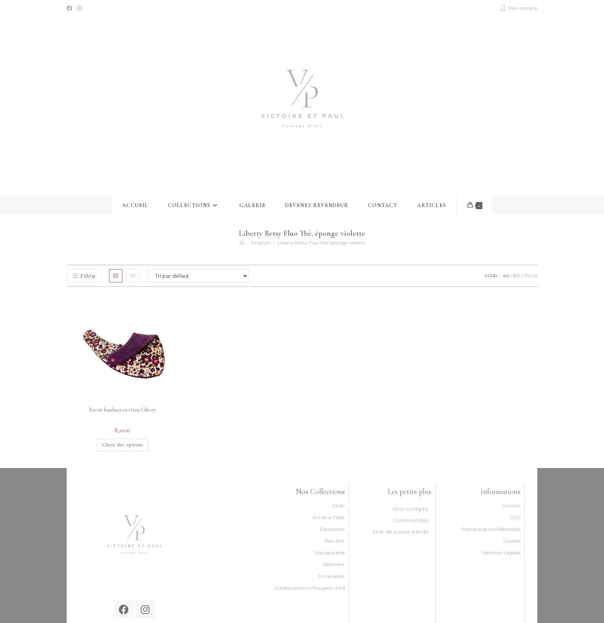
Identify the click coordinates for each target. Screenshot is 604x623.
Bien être (335, 541)
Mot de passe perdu (401, 531)
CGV (515, 517)
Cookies (511, 541)
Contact (511, 505)
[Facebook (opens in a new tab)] (71, 8)
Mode (339, 505)
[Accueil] (242, 243)
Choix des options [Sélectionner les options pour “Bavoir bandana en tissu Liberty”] (122, 445)
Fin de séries (331, 576)
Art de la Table (329, 517)
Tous (530, 276)
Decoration (332, 529)
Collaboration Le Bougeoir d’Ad (309, 588)
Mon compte (411, 509)
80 (516, 276)
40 (506, 276)
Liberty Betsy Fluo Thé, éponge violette (321, 243)
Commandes (411, 520)
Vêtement (334, 564)
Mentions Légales (501, 553)
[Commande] (198, 275)
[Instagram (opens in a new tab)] (79, 8)
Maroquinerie (330, 553)
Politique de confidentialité (490, 529)
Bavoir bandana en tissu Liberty (122, 409)
